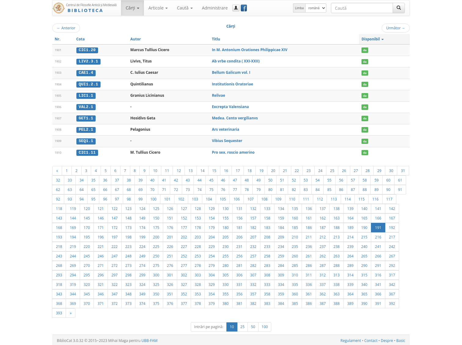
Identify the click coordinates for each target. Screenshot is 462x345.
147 (115, 216)
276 (170, 264)
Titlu (216, 39)
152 (184, 216)
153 (198, 216)
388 (336, 302)
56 (341, 178)
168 (59, 226)
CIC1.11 (87, 151)
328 (198, 283)
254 (211, 254)
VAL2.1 (86, 106)
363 (336, 292)
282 (253, 264)
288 (336, 264)
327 (184, 283)
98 (129, 197)
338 (336, 283)
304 (211, 273)
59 (376, 178)
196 (100, 235)
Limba (299, 8)
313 (336, 273)
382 (253, 302)
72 (176, 188)
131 (239, 207)
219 (73, 245)
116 (375, 197)
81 (282, 188)
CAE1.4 (86, 72)
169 (73, 226)
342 (392, 283)
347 (115, 292)
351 (170, 292)
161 (309, 216)
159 (281, 216)
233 (267, 245)
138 (336, 207)
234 (281, 245)
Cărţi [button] (132, 8)
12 (179, 169)
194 (73, 235)
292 (392, 264)
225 (156, 245)
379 (211, 302)
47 (235, 178)
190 (364, 226)
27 (356, 169)
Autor (135, 39)
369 (73, 302)
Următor (395, 27)
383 (267, 302)
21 (285, 169)
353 (198, 292)
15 (214, 169)
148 (128, 216)
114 (348, 197)
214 (350, 235)
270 (87, 264)
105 (223, 197)
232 (253, 245)
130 (225, 207)
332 (253, 283)
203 (198, 235)
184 (281, 226)
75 (211, 188)
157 (253, 216)
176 (170, 226)
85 (329, 188)
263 (336, 254)
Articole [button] (158, 8)
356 (239, 292)
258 (267, 254)
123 (128, 207)
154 (211, 216)
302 (184, 273)
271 (100, 264)
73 (188, 188)
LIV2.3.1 (88, 61)
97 (117, 197)
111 (306, 197)
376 (170, 302)
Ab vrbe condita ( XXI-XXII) (235, 61)
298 (128, 273)
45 (211, 178)
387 (323, 302)
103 (195, 197)
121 (100, 207)
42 (176, 178)
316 (378, 273)
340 (364, 283)
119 (73, 207)
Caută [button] (185, 8)
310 (295, 273)
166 (378, 216)
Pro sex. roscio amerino (233, 151)
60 (388, 178)
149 (142, 216)
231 (239, 245)
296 (100, 273)
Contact (370, 339)
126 (170, 207)
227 (184, 245)
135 (295, 207)
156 (239, 216)
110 (292, 197)
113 (334, 197)
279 (211, 264)
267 (392, 254)
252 (184, 254)
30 (391, 169)
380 (225, 302)
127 (184, 207)
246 (100, 254)
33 (70, 178)
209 (281, 235)
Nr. (58, 39)
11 (167, 169)
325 (156, 283)
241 (378, 245)
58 (365, 178)
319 (73, 283)
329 (211, 283)
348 (128, 292)
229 (211, 245)
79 (258, 188)
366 (378, 292)
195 (87, 235)
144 (73, 216)
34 (81, 178)
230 (225, 245)
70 (152, 188)
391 (378, 302)
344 (73, 292)
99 (140, 197)
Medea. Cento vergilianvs (235, 117)
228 (198, 245)
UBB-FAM (149, 339)
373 (128, 302)
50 (270, 178)
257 (253, 254)
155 (225, 216)
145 (87, 216)
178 (198, 226)
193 (59, 235)
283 (267, 264)
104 (209, 197)
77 (235, 188)
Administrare (215, 8)
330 (225, 283)
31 (403, 169)
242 (392, 245)
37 (117, 178)
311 (309, 273)
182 (253, 226)
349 (142, 292)
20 (273, 169)
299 (142, 273)
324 (142, 283)
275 (156, 264)
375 (156, 302)
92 (58, 197)
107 (251, 197)
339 (350, 283)
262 (323, 254)
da (365, 50)
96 (105, 197)
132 (253, 207)
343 (59, 292)
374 (142, 302)
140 (364, 207)
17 (238, 169)
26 (344, 169)
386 (309, 302)
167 (392, 216)
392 (392, 302)
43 (188, 178)
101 (167, 197)
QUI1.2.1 (88, 83)
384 (281, 302)
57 (353, 178)
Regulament (350, 339)
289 (350, 264)
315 (364, 273)
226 (170, 245)
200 (156, 235)
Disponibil (372, 39)
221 (100, 245)
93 (70, 197)
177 (184, 226)
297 (115, 273)
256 (239, 254)
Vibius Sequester (227, 139)
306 (239, 273)
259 (281, 254)
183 (267, 226)
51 (282, 178)
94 (81, 197)
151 (170, 216)
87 (353, 188)
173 (128, 226)
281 (239, 264)
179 (211, 226)
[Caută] (399, 8)
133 (267, 207)
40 (152, 178)
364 (350, 292)
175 (156, 226)
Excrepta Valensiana (230, 106)
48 (247, 178)
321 (100, 283)
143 (59, 216)
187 (323, 226)
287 (323, 264)
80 (270, 188)
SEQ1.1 (86, 140)
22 (297, 169)
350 (156, 292)
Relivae (218, 94)
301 (170, 273)
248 (128, 254)
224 (142, 245)
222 (115, 245)
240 (364, 245)
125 (156, 207)
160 (295, 216)
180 (225, 226)
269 (73, 264)
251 (170, 254)
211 (309, 235)
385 (295, 302)
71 (164, 188)
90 (388, 188)
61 (400, 178)
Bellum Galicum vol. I (231, 72)
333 (267, 283)
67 (117, 188)
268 (59, 264)
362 (323, 292)
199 (142, 235)
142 (392, 207)
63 (70, 188)
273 (128, 264)
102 (181, 197)
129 (211, 207)
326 (170, 283)
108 (264, 197)
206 (239, 235)
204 (211, 235)
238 (336, 245)
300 (156, 273)
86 (341, 188)
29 (379, 169)
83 (306, 188)
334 (281, 283)
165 (364, 216)
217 (392, 235)
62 (58, 188)
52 (294, 178)
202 (184, 235)
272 (115, 264)
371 (100, 302)
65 (93, 188)
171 (100, 226)
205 (225, 235)
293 (59, 273)
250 (156, 254)
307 (253, 273)
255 (225, 254)
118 (59, 207)
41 (164, 178)
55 (329, 178)
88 (365, 188)
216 (378, 235)
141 (378, 207)
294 (73, 273)
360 (295, 292)
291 (378, 264)
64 (81, 188)
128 (198, 207)
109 (278, 197)
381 (239, 302)
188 (336, 226)
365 (364, 292)
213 (336, 235)
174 (142, 226)
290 (364, 264)
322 (115, 283)
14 (202, 169)
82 (294, 188)
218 (59, 245)
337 (323, 283)
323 (128, 283)
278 (198, 264)
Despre (387, 339)
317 (392, 273)
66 (105, 188)
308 (267, 273)
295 (87, 273)
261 (309, 254)
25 (332, 169)
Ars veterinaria (225, 128)
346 (100, 292)
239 (350, 245)
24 (320, 169)
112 (320, 197)
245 (87, 254)
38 (129, 178)
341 (378, 283)
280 (225, 264)
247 (115, 254)
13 (191, 169)
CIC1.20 (87, 50)
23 (308, 169)
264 (350, 254)
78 (247, 188)
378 (198, 302)
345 (87, 292)
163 (336, 216)
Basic (400, 339)
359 (281, 292)
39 (140, 178)
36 (105, 178)
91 (400, 188)
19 (261, 169)
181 (239, 226)
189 (350, 226)
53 (306, 178)
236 (309, 245)
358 (267, 292)
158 (267, 216)
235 (295, 245)
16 (226, 169)
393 (59, 311)
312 (323, 273)
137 (323, 207)
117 (389, 197)
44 (199, 178)
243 (59, 254)
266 (378, 254)
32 (58, 178)
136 (309, 207)
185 (295, 226)
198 (128, 235)
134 (281, 207)
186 (309, 226)
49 (258, 178)
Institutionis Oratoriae (232, 83)
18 (250, 169)
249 (142, 254)
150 (156, 216)
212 (323, 235)
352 (184, 292)
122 (115, 207)
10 (155, 169)
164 (350, 216)
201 (170, 235)
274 (142, 264)
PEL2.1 (86, 129)
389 (350, 302)
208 (267, 235)
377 (184, 302)
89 (376, 188)
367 (392, 292)
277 (184, 264)
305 (225, 273)
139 (350, 207)
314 (350, 273)
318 (59, 283)
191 (378, 226)
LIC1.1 (86, 95)
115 (361, 197)
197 (115, 235)
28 (367, 169)
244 (73, 254)
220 (87, 245)
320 (87, 283)
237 (323, 245)
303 (198, 273)
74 (199, 188)
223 (128, 245)
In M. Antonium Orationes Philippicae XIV (249, 49)
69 (140, 188)
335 (295, 283)
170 (87, 226)
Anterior (66, 27)
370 (87, 302)
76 (223, 188)
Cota (80, 39)
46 (223, 178)
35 (93, 178)
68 (129, 188)
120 (87, 207)
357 (253, 292)
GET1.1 (86, 117)
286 (309, 264)
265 (364, 254)
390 (364, 302)
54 (317, 178)
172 (115, 226)
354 (211, 292)
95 (93, 197)
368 (59, 302)
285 (295, 264)
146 (100, 216)
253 (198, 254)
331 (239, 283)
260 (295, 254)
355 (225, 292)
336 (309, 283)
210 (295, 235)
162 (323, 216)
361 (309, 292)
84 (317, 188)
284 (281, 264)
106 (236, 197)
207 (253, 235)
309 (281, 273)
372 (115, 302)
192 (392, 226)
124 (142, 207)
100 (153, 197)
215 (364, 235)
